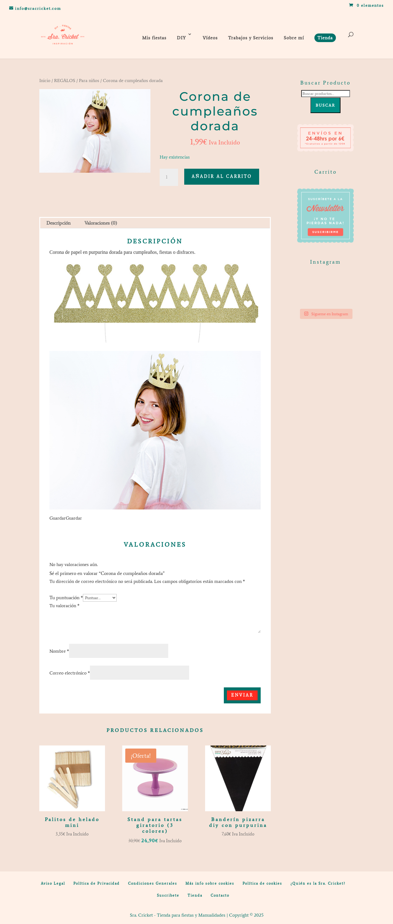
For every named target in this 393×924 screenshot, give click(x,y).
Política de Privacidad (96, 883)
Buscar (325, 105)
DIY (181, 38)
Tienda (195, 895)
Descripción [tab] (58, 223)
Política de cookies (262, 883)
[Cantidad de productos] (169, 177)
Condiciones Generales (152, 883)
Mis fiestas (154, 38)
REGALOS (64, 80)
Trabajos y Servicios (250, 38)
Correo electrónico (69, 673)
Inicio (44, 80)
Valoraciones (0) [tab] (100, 223)
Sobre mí (294, 38)
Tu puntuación (66, 597)
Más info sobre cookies (209, 883)
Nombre (59, 651)
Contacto (220, 895)
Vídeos (210, 38)
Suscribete (168, 895)
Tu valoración (64, 605)
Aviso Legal (53, 883)
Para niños (89, 80)
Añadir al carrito (222, 176)
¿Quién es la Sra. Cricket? (317, 883)
